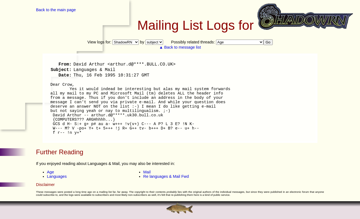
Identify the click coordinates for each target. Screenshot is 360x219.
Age (50, 172)
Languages (57, 176)
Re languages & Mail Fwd (166, 176)
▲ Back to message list (180, 47)
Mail (147, 172)
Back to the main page (56, 10)
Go (268, 42)
